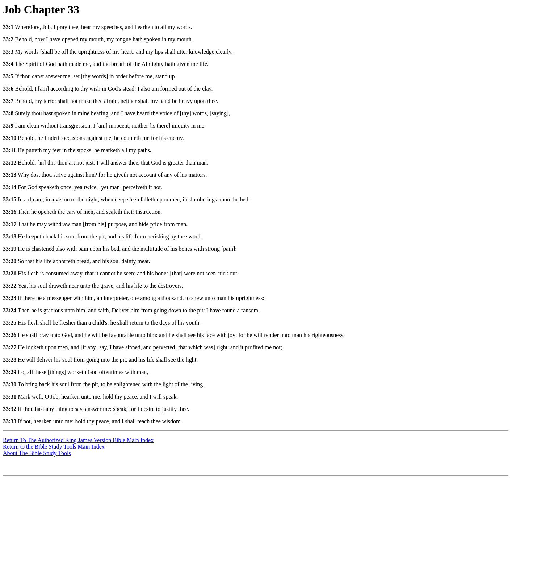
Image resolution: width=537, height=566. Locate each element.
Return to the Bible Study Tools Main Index (54, 447)
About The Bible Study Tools (37, 453)
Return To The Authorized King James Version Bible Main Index (78, 440)
